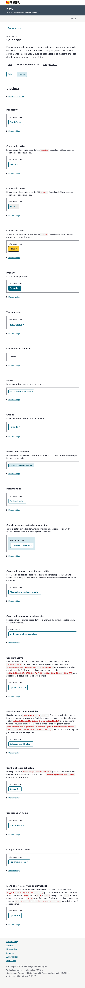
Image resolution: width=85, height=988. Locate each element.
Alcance (10, 945)
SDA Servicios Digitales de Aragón (32, 966)
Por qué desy (12, 941)
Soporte (10, 953)
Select (11, 74)
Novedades (11, 949)
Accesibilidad (12, 957)
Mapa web (11, 960)
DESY (9, 9)
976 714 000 (30, 976)
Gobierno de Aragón (15, 973)
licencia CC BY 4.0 (35, 970)
